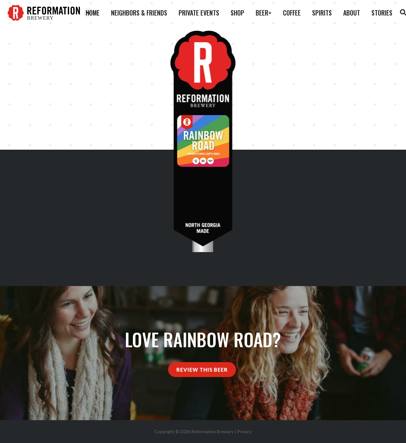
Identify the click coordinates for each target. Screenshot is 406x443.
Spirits (322, 12)
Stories (381, 12)
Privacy (244, 431)
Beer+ (264, 12)
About (351, 12)
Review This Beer (202, 370)
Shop (237, 12)
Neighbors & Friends (139, 12)
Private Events (199, 12)
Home (93, 12)
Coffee (292, 12)
